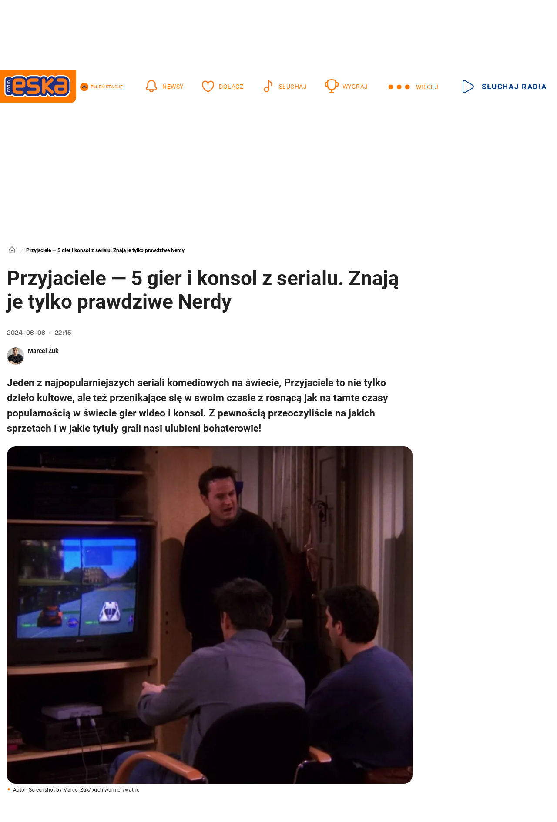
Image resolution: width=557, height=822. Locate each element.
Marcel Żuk (43, 350)
